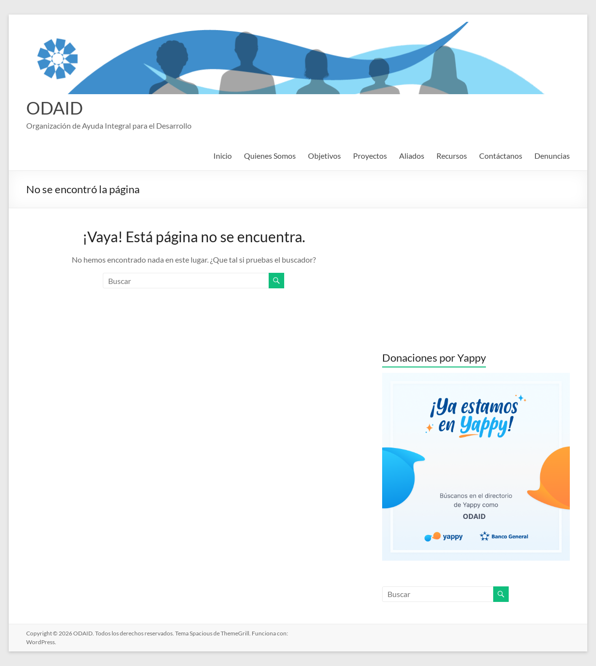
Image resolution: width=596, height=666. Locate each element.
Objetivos (324, 155)
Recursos (451, 155)
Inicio (222, 155)
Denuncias (552, 155)
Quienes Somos (270, 155)
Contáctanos (500, 155)
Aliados (411, 155)
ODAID (54, 107)
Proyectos (370, 155)
